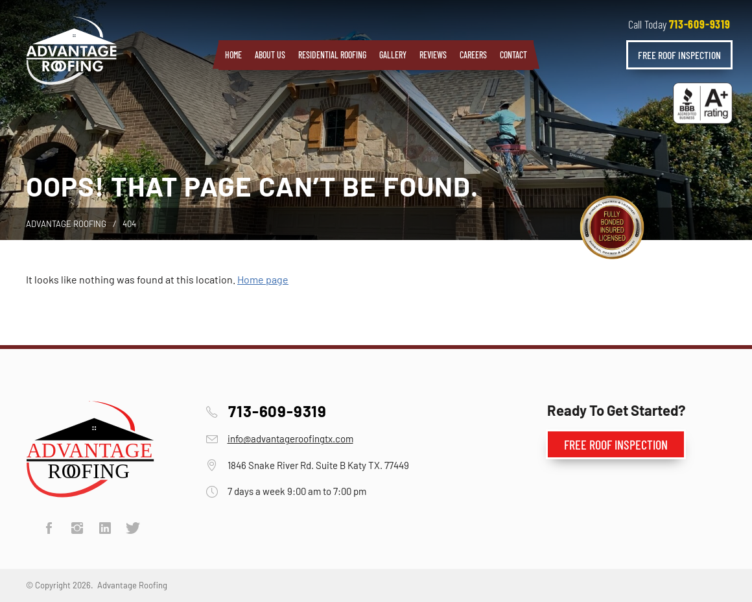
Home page (262, 279)
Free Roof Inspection (679, 55)
